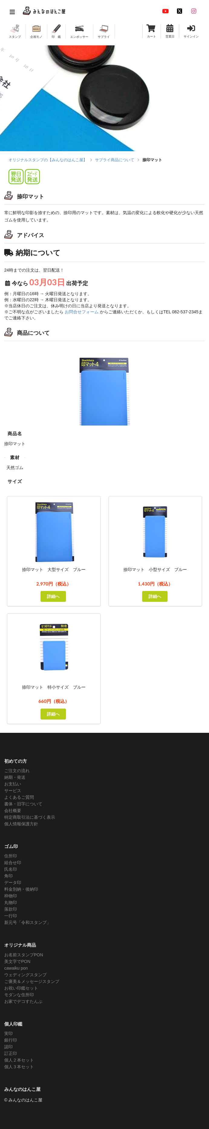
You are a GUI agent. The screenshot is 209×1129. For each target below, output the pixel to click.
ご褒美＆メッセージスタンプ (31, 981)
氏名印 (10, 869)
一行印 (10, 915)
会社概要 (12, 810)
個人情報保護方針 (21, 823)
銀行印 (10, 1040)
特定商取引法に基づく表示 (29, 817)
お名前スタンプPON (23, 954)
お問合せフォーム (82, 311)
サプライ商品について (114, 160)
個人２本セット (19, 1060)
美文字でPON (17, 961)
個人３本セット (19, 1066)
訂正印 (10, 1053)
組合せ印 (12, 862)
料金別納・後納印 (21, 889)
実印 (8, 1033)
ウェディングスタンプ (25, 974)
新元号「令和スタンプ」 (27, 922)
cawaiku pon (16, 968)
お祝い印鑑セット (21, 988)
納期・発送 (14, 777)
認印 (8, 1046)
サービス (12, 790)
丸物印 (10, 902)
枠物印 (10, 895)
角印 (8, 875)
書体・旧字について (23, 803)
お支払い (12, 783)
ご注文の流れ (17, 770)
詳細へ (53, 596)
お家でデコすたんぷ (23, 1001)
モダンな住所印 (19, 994)
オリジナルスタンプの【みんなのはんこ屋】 (47, 160)
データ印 (12, 882)
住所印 (10, 855)
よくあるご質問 (19, 797)
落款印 (10, 909)
